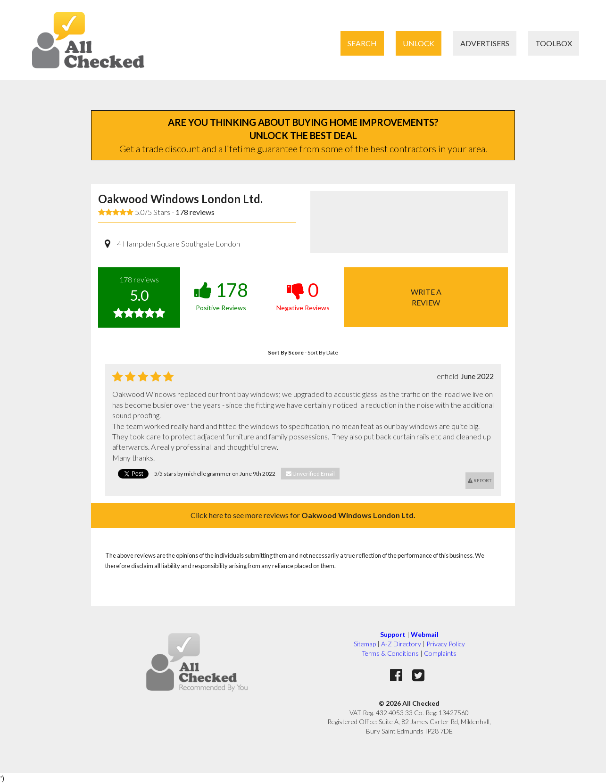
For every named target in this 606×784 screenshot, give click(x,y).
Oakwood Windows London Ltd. (180, 199)
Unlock (418, 43)
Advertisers (484, 43)
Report (479, 480)
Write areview (426, 296)
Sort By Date (322, 352)
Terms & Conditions (390, 653)
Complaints (440, 653)
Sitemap (365, 644)
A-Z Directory (401, 644)
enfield (447, 375)
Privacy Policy (445, 644)
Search (362, 43)
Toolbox (553, 43)
